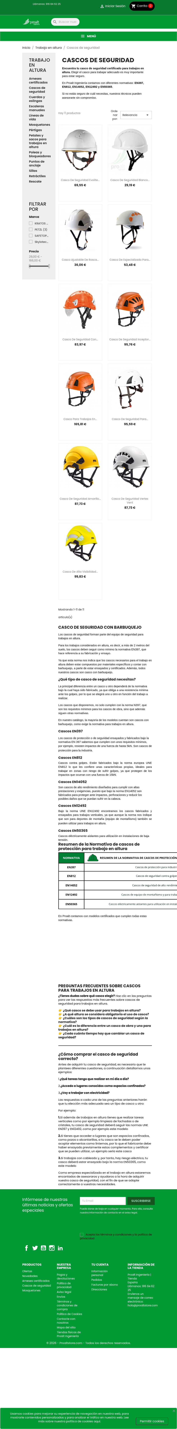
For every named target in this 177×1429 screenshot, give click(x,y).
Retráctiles (37, 176)
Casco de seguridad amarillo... (80, 499)
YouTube (43, 1248)
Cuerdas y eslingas (37, 99)
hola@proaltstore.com (143, 1305)
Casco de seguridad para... (130, 419)
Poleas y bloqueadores (39, 154)
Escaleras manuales (37, 108)
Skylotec (42, 242)
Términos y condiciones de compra (67, 1305)
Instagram (52, 1248)
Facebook (26, 1248)
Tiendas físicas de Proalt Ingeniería (69, 1334)
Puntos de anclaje (37, 164)
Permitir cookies (152, 1421)
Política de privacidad (64, 1285)
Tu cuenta (100, 1264)
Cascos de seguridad (37, 90)
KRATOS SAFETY (42, 223)
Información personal (99, 1273)
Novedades (30, 1276)
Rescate (35, 182)
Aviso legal (64, 1292)
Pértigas (35, 130)
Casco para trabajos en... (80, 419)
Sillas (33, 171)
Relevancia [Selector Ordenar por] (136, 115)
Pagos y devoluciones (66, 1276)
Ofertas (27, 1271)
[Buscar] (65, 22)
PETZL (41, 230)
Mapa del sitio (66, 1327)
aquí (97, 1421)
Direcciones (99, 1289)
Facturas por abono (104, 1285)
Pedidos (96, 1280)
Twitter (35, 1248)
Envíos (61, 1297)
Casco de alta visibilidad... (80, 572)
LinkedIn (60, 1248)
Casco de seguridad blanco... (130, 180)
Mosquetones (39, 125)
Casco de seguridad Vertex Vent (130, 500)
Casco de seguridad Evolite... (80, 180)
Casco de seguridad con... (80, 339)
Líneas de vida (36, 118)
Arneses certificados (38, 81)
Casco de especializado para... (130, 260)
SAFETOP (42, 236)
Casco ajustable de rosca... (80, 260)
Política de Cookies (69, 1314)
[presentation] (112, 1225)
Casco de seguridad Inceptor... (129, 339)
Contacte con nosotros (66, 1321)
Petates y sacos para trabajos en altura (38, 141)
